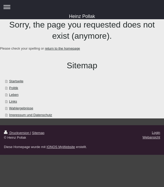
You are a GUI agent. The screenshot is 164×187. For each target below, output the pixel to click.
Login (156, 133)
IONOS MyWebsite (61, 147)
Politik (13, 88)
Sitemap (38, 133)
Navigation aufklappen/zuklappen (82, 6)
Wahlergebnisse (21, 108)
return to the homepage (62, 48)
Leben (13, 95)
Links (13, 101)
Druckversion (17, 133)
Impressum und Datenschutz (30, 115)
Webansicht (151, 137)
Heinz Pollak (82, 16)
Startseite (16, 81)
